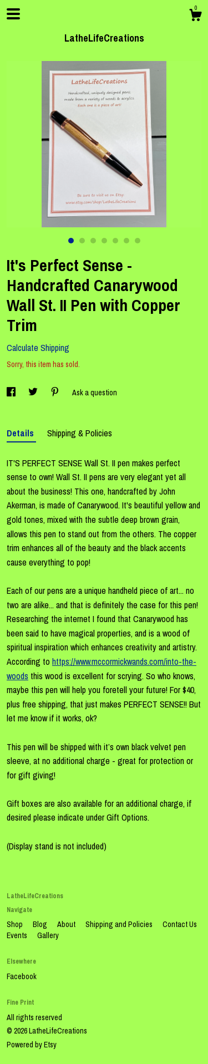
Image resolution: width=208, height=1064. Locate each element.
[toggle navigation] (13, 13)
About (67, 924)
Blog (41, 924)
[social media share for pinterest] (55, 393)
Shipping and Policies (119, 924)
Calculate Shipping (38, 348)
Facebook (22, 976)
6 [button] (126, 240)
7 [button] (137, 240)
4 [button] (104, 240)
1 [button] (71, 240)
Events (18, 935)
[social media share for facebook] (12, 393)
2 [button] (82, 240)
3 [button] (93, 240)
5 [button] (115, 240)
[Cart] (195, 16)
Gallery (48, 935)
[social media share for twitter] (33, 393)
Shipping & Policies (79, 433)
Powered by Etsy (32, 1045)
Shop (15, 924)
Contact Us (180, 924)
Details (21, 433)
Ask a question (94, 393)
